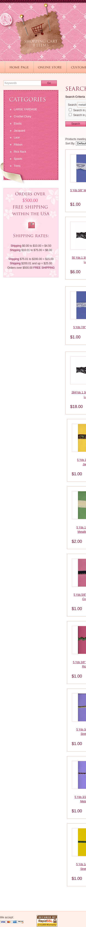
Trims (17, 166)
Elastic (18, 123)
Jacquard (19, 130)
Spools (18, 158)
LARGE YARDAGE (25, 109)
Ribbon (18, 144)
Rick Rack (20, 151)
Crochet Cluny (22, 116)
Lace (17, 137)
